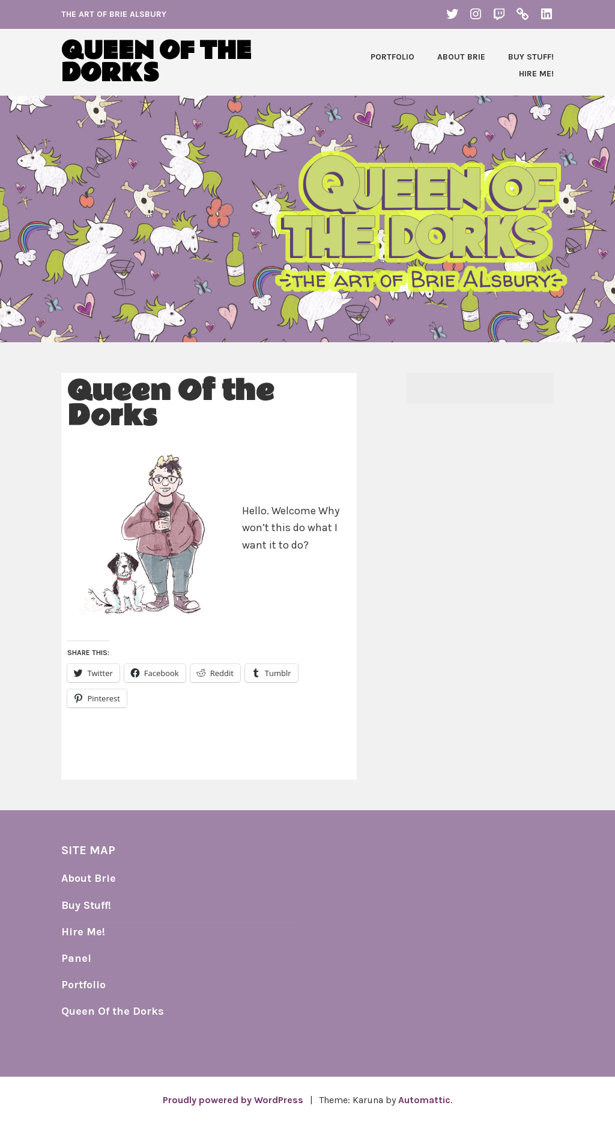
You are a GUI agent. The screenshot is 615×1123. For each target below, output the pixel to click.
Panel (76, 958)
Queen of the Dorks (156, 62)
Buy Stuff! (531, 57)
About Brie (461, 57)
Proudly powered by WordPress (233, 1100)
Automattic (424, 1100)
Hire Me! (536, 74)
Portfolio (392, 57)
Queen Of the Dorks (112, 1011)
